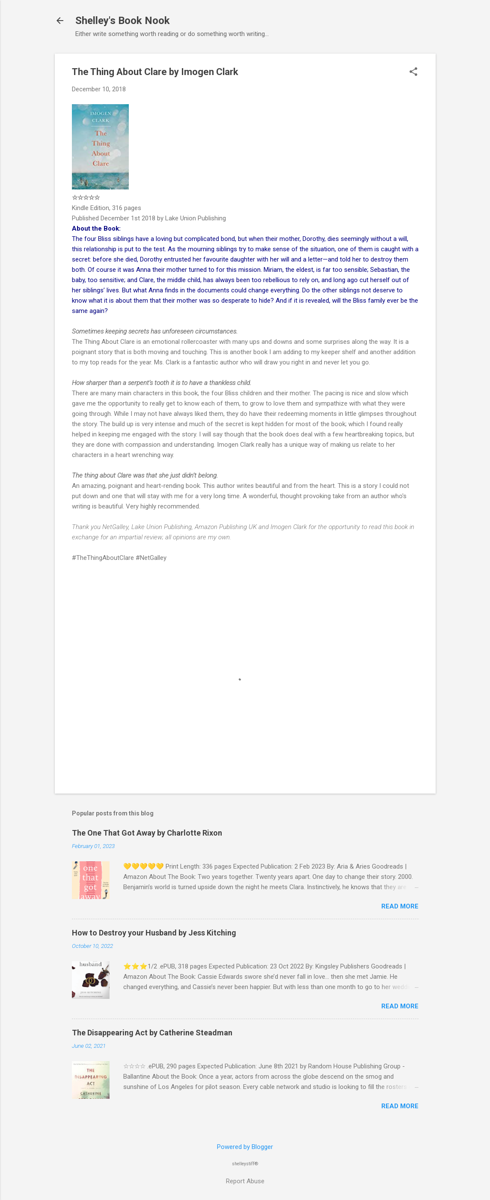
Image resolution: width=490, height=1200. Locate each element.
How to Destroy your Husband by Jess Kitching (154, 932)
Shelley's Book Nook (122, 21)
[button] (413, 72)
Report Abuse (245, 1181)
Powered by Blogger (245, 1147)
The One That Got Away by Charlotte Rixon (147, 832)
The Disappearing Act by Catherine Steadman (152, 1032)
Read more (400, 906)
